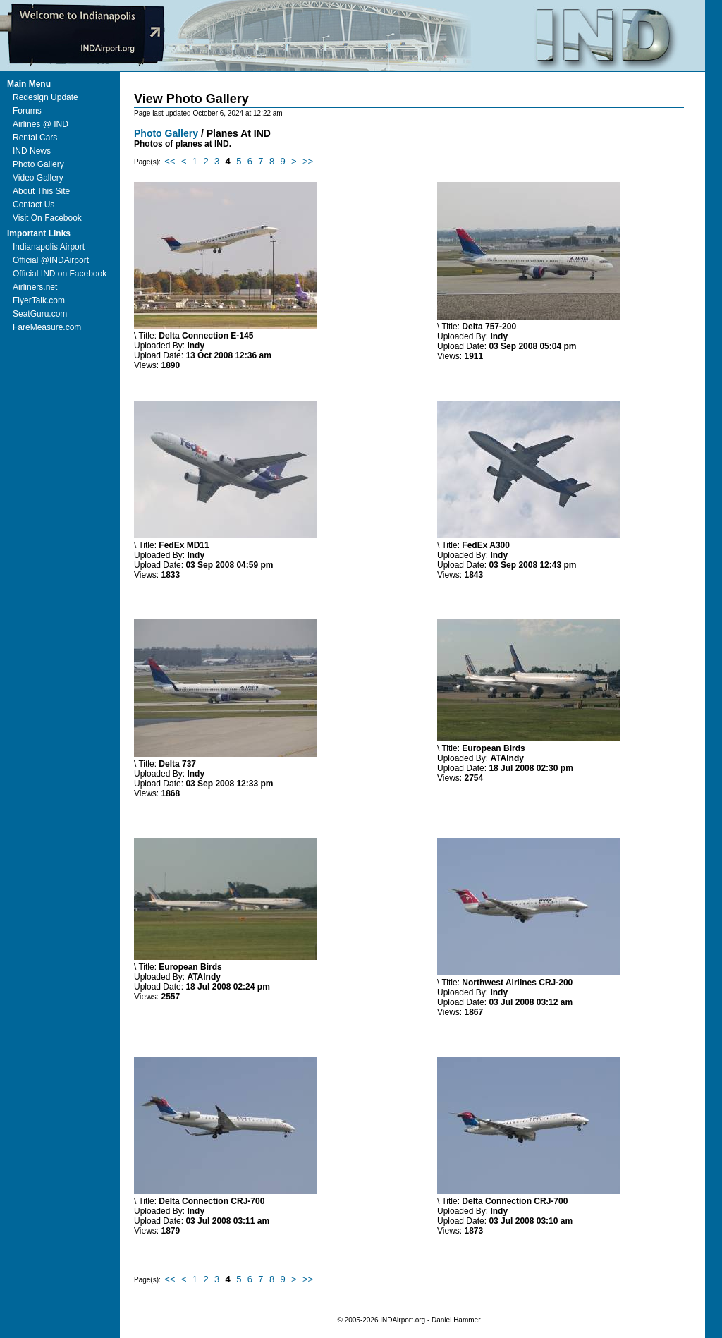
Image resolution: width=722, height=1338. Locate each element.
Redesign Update (45, 97)
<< (169, 161)
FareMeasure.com (47, 327)
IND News (32, 151)
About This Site (41, 191)
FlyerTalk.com (39, 300)
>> (307, 161)
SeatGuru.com (40, 314)
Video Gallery (38, 178)
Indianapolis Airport (49, 247)
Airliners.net (35, 287)
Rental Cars (35, 137)
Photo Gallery (38, 164)
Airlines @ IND (40, 124)
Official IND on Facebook (59, 274)
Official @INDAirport (51, 260)
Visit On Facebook (47, 218)
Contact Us (33, 204)
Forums (27, 111)
